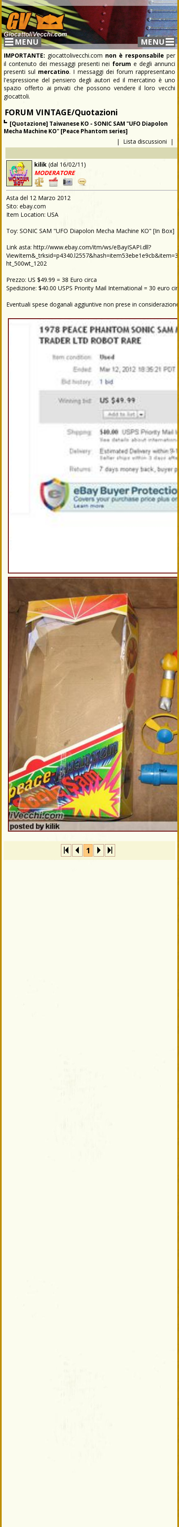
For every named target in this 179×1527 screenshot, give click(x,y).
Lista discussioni (145, 141)
